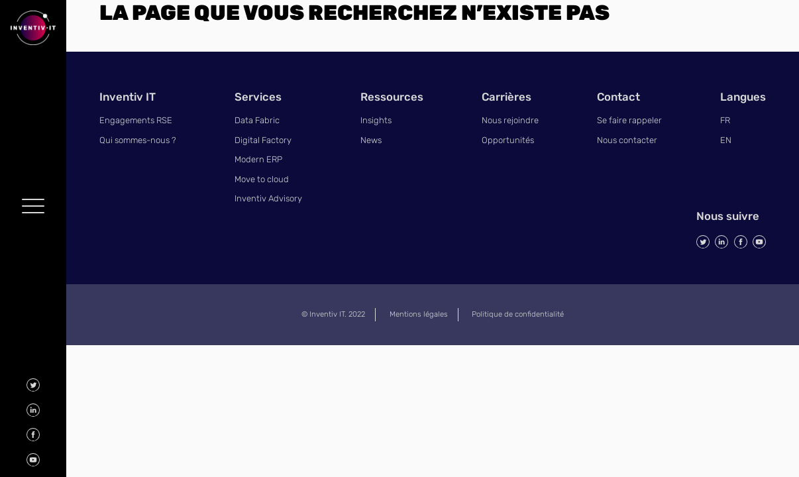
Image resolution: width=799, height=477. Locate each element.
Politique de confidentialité (518, 314)
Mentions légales (419, 314)
